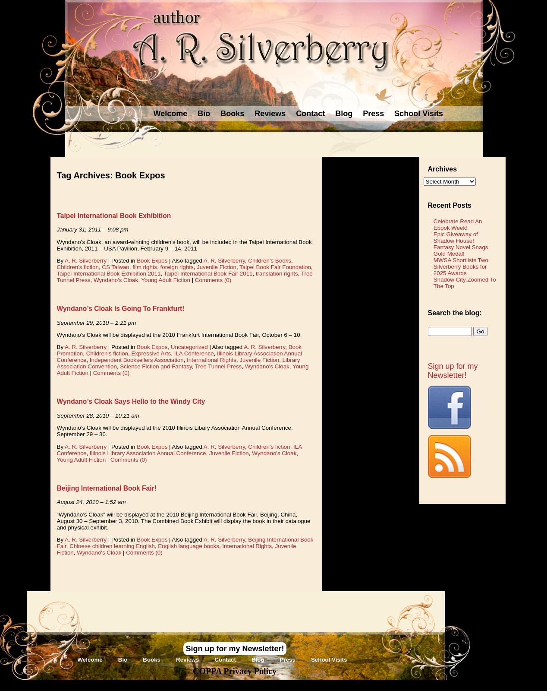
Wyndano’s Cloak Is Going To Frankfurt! (121, 308)
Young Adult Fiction (165, 280)
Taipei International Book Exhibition (114, 215)
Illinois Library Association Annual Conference (148, 453)
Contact (310, 113)
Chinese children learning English (112, 546)
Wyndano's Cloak (116, 280)
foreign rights (177, 267)
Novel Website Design (338, 685)
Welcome (171, 113)
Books (232, 113)
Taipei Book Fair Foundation (275, 267)
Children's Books (269, 260)
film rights (144, 267)
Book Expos (152, 260)
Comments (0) (213, 280)
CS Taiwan (115, 267)
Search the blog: (455, 313)
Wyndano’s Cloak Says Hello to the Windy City (131, 401)
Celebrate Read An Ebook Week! (458, 224)
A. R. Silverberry (86, 260)
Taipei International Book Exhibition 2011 (109, 273)
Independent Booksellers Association (137, 360)
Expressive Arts (151, 353)
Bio (204, 113)
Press (373, 113)
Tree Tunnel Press (218, 366)
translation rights (277, 273)
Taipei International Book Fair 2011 (207, 273)
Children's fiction (78, 267)
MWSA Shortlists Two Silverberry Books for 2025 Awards (461, 266)
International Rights (211, 360)
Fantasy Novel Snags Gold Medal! (461, 250)
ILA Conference (194, 353)
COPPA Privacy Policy (235, 671)
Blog (343, 113)
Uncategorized (189, 347)
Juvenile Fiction (216, 267)
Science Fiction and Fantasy (156, 366)
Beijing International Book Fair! (107, 488)
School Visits (418, 113)
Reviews (270, 113)
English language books (188, 546)
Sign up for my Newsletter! (453, 371)
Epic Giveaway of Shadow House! (456, 237)
